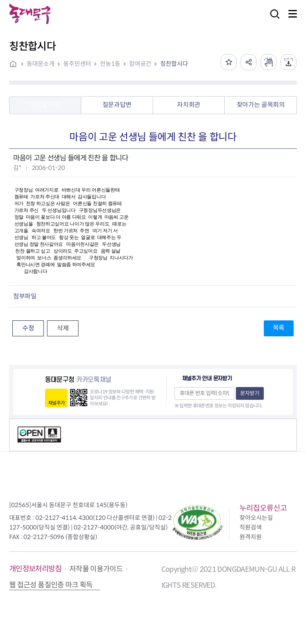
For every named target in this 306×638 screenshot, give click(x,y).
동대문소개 (41, 63)
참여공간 (140, 63)
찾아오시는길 (256, 517)
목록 (278, 328)
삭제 (63, 328)
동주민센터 (77, 63)
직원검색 (250, 527)
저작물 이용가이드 (96, 569)
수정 (28, 328)
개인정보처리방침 (35, 568)
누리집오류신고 (263, 508)
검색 (272, 19)
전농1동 (110, 63)
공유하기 (249, 62)
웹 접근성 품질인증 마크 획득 (51, 585)
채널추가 (56, 403)
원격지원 (250, 537)
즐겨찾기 (229, 62)
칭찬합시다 (174, 63)
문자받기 (249, 393)
